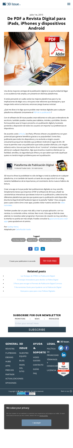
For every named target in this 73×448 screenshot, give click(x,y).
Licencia (51, 370)
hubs (8, 361)
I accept (36, 422)
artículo (22, 134)
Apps (7, 365)
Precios (9, 370)
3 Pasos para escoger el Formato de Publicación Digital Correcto (38, 283)
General (11, 343)
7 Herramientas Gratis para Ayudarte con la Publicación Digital (37, 287)
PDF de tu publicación (42, 112)
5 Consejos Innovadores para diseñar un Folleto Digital (37, 280)
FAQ (35, 373)
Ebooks (9, 357)
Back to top (66, 391)
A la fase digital (18, 240)
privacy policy (44, 415)
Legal (51, 343)
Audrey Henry (13, 226)
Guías (36, 369)
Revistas (9, 348)
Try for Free (50, 260)
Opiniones (10, 383)
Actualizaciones (14, 378)
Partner (9, 374)
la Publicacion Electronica (50, 240)
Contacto (38, 365)
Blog (21, 360)
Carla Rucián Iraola (23, 229)
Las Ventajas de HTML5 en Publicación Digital (38, 276)
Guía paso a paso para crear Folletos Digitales (37, 291)
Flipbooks (10, 353)
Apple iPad (32, 240)
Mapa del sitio (22, 368)
